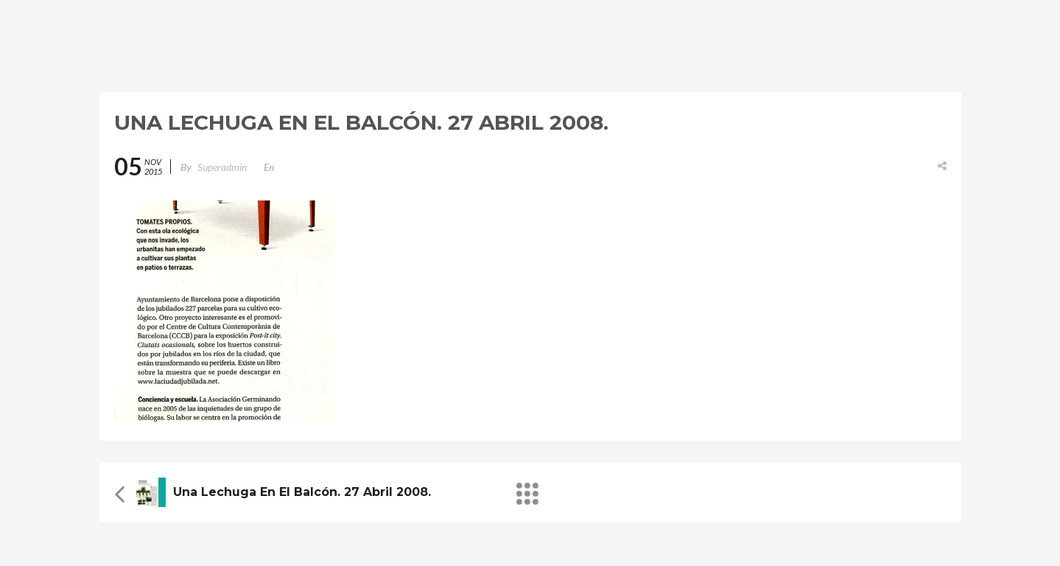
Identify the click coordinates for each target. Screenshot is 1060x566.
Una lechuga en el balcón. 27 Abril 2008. (302, 492)
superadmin (222, 167)
